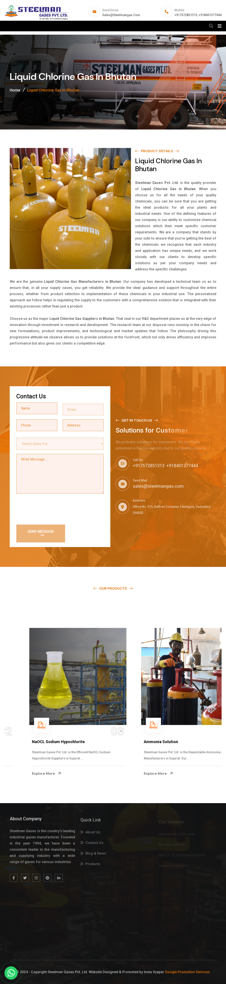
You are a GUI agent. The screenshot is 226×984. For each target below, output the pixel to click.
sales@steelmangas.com (121, 15)
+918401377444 (210, 15)
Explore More (23, 773)
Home (15, 90)
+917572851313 (185, 15)
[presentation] (49, 508)
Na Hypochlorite (23, 741)
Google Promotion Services (187, 972)
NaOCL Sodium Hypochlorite (147, 741)
